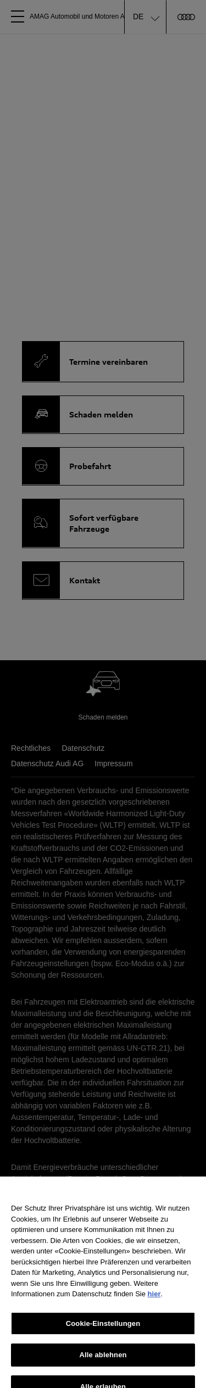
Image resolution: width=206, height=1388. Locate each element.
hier (154, 1299)
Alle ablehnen (102, 1360)
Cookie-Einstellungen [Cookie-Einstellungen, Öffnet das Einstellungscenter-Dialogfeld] (103, 1329)
